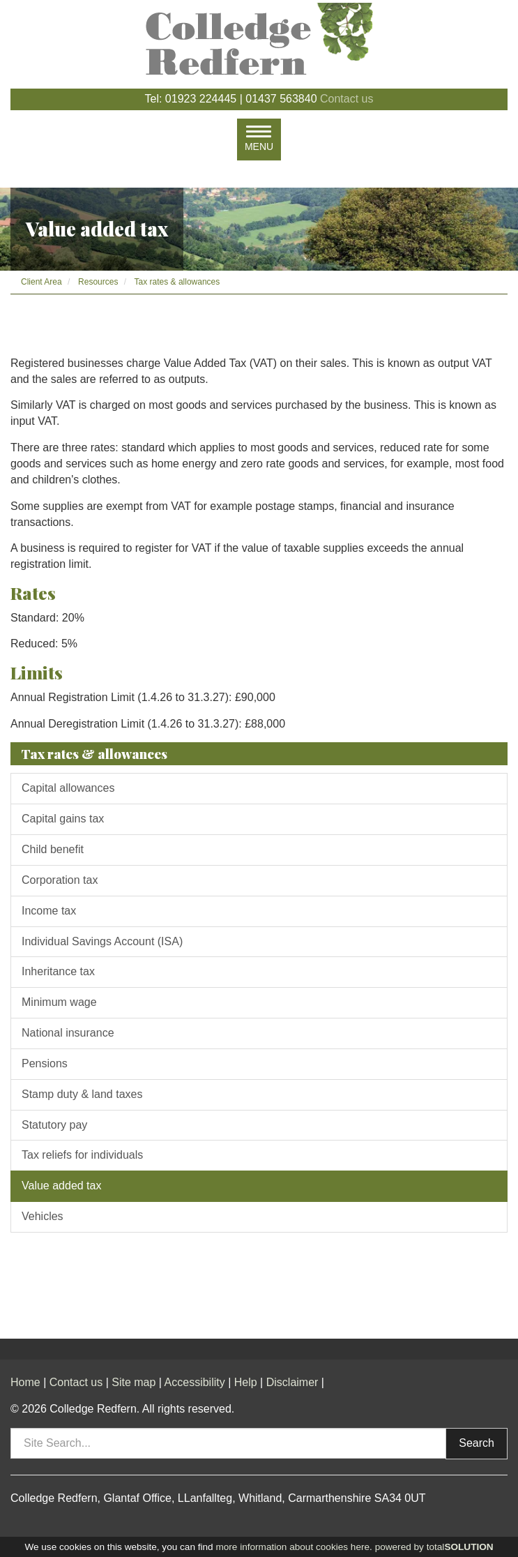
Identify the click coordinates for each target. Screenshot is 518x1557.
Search (476, 1443)
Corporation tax (60, 880)
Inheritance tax (58, 971)
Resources (98, 282)
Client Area (41, 282)
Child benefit (53, 849)
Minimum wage (59, 1002)
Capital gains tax (63, 819)
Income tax (49, 911)
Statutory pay (54, 1125)
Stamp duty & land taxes (82, 1094)
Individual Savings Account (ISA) (102, 941)
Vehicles (42, 1216)
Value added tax (61, 1185)
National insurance (68, 1033)
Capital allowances (68, 788)
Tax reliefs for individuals (82, 1155)
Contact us (346, 99)
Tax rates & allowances (177, 282)
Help (245, 1382)
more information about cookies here (292, 1547)
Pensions (45, 1063)
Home (25, 1382)
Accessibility (195, 1382)
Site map (133, 1382)
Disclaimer (292, 1382)
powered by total (434, 1547)
